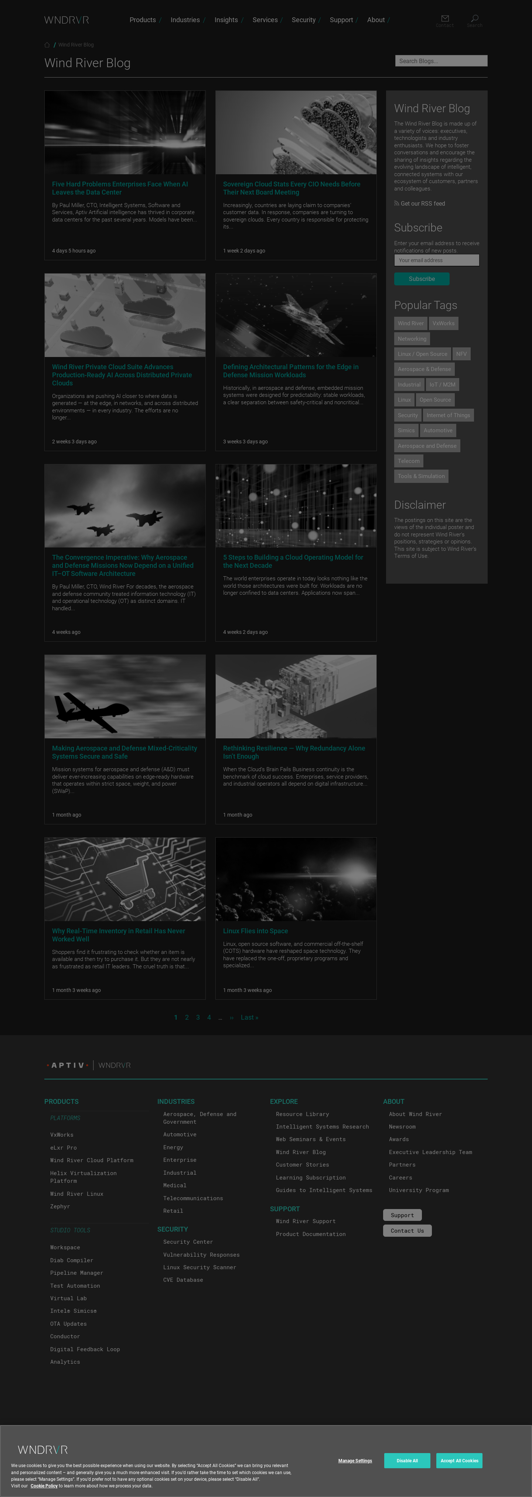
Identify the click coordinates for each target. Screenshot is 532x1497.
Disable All (407, 1468)
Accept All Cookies (459, 1468)
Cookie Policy (44, 1493)
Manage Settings (355, 1468)
